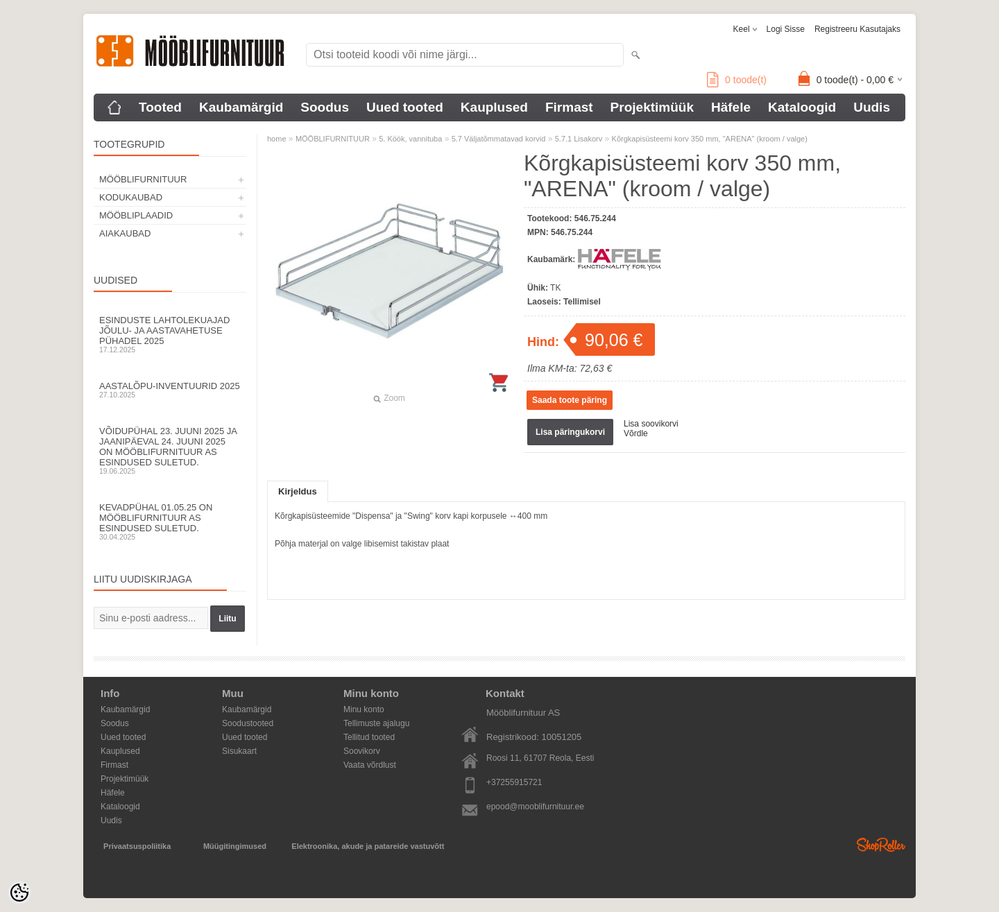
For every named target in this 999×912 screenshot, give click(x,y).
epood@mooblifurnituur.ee (535, 806)
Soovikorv (361, 751)
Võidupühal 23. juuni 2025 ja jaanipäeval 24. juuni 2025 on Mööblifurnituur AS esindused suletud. (170, 450)
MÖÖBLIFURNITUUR (143, 179)
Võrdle (636, 433)
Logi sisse (786, 29)
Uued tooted (404, 107)
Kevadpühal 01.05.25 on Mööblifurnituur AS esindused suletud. (170, 521)
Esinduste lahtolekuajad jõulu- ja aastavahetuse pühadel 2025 (170, 334)
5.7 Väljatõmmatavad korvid (499, 139)
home (277, 139)
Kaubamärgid (241, 107)
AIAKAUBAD (125, 233)
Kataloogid (802, 107)
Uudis (871, 107)
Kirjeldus (297, 491)
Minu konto (363, 709)
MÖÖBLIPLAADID (136, 215)
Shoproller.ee (881, 845)
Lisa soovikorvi (651, 424)
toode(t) (737, 79)
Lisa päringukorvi (570, 432)
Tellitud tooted (369, 737)
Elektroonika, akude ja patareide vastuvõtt (367, 846)
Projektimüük (652, 107)
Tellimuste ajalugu (376, 723)
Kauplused (494, 107)
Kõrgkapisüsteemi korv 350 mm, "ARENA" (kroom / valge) (710, 139)
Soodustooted (247, 723)
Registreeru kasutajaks (857, 29)
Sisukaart (239, 751)
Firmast (569, 107)
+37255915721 (514, 782)
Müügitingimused (234, 846)
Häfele (731, 107)
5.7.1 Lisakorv (578, 139)
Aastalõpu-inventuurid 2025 (170, 390)
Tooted (160, 107)
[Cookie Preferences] (19, 892)
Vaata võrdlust (369, 765)
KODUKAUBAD (130, 197)
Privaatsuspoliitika (137, 846)
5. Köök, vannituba (410, 139)
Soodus (324, 107)
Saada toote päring (569, 400)
